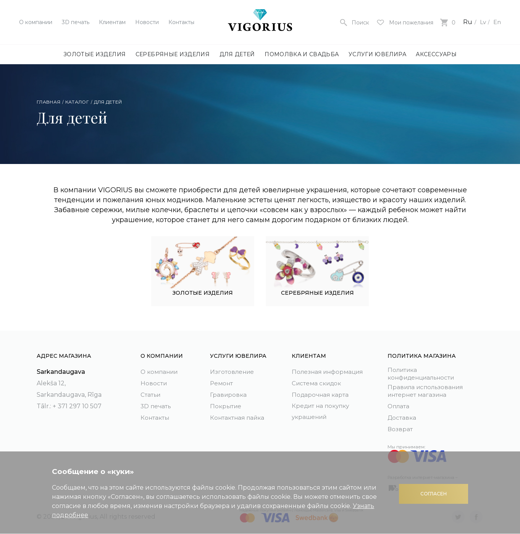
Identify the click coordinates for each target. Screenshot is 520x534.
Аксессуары (436, 54)
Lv (481, 22)
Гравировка (229, 393)
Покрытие (226, 404)
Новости (147, 22)
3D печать (75, 22)
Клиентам (112, 22)
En (497, 22)
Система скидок (318, 381)
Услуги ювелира (377, 54)
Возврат (400, 429)
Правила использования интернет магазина (428, 390)
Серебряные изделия (173, 54)
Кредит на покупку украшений (322, 410)
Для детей (237, 54)
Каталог (77, 102)
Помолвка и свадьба (302, 54)
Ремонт (222, 381)
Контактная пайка (238, 416)
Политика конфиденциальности (424, 372)
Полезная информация (329, 370)
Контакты (181, 22)
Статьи (151, 393)
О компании (35, 22)
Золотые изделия (94, 54)
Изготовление (232, 370)
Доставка (402, 417)
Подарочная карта (321, 393)
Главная (48, 102)
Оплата (399, 406)
